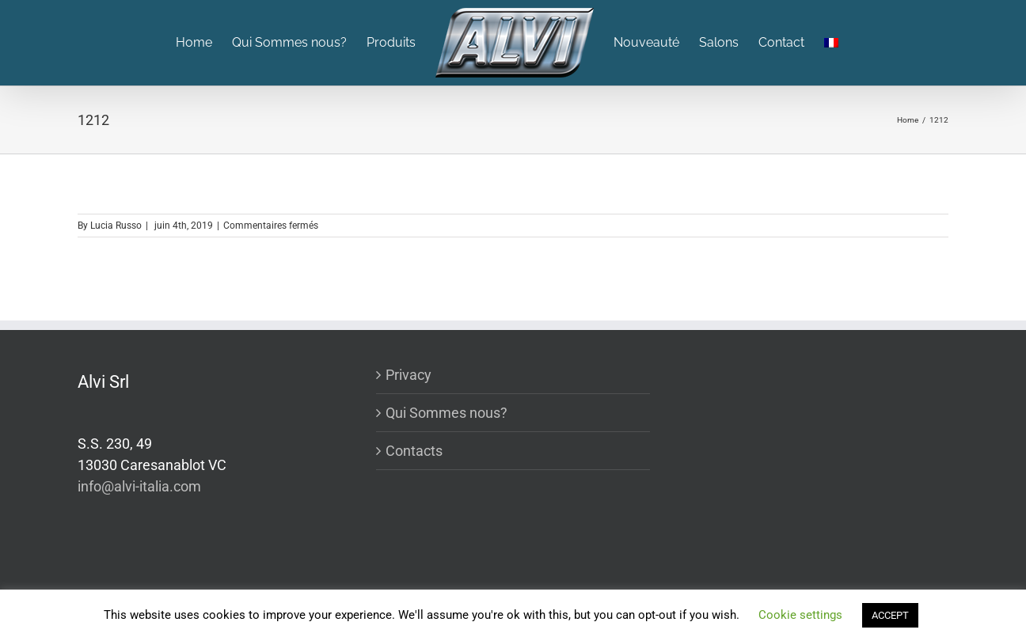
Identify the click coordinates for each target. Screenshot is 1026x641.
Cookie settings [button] (800, 615)
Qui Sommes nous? (446, 412)
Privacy (408, 374)
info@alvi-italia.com (139, 486)
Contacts (414, 450)
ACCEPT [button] (890, 615)
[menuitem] (204, 42)
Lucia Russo (116, 225)
